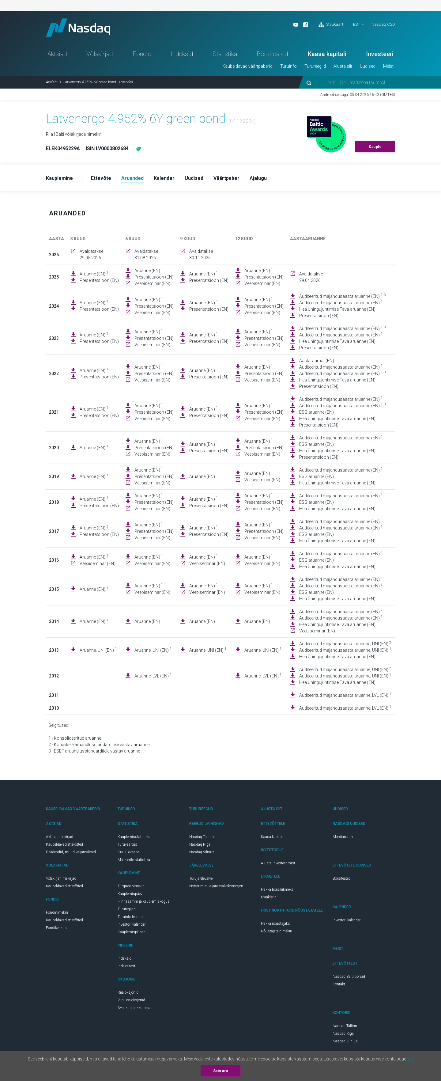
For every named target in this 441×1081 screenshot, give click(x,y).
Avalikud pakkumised (135, 1008)
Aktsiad (57, 54)
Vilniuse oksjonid (131, 1000)
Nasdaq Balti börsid (349, 976)
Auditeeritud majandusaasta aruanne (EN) (342, 296)
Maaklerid (269, 897)
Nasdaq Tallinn (201, 837)
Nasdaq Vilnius (201, 852)
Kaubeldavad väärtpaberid (247, 66)
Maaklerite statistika (134, 860)
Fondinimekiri (57, 912)
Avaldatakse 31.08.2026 (146, 254)
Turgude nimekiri (131, 886)
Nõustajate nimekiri (276, 931)
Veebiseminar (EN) (152, 283)
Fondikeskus (56, 928)
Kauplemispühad (131, 932)
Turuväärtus (127, 844)
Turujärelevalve (201, 878)
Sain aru (220, 1071)
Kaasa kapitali (327, 54)
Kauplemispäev (130, 894)
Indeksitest (126, 966)
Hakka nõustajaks (275, 923)
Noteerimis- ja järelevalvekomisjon (216, 886)
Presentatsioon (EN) (99, 280)
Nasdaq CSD (383, 24)
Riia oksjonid (128, 992)
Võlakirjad (99, 54)
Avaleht (52, 82)
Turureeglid (315, 66)
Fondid (142, 54)
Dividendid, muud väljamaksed (71, 852)
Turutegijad (127, 909)
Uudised (367, 66)
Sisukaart (330, 25)
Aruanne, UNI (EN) (98, 650)
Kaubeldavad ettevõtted (64, 844)
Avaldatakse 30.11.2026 (201, 254)
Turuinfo (288, 66)
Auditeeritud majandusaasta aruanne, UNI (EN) (345, 643)
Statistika (225, 54)
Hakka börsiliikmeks (277, 889)
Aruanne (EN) (94, 273)
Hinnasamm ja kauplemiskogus (144, 901)
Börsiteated (272, 54)
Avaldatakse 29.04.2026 (311, 277)
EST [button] (356, 24)
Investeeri (380, 54)
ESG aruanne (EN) (316, 412)
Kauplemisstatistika (134, 837)
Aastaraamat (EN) (316, 360)
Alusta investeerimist (278, 863)
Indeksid (182, 54)
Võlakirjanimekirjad (61, 878)
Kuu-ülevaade (128, 852)
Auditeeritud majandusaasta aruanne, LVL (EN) (345, 695)
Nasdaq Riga (199, 844)
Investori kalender (131, 924)
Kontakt (339, 984)
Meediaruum (343, 837)
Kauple (375, 147)
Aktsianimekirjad (59, 837)
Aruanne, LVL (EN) (153, 675)
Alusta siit (343, 66)
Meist (388, 66)
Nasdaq (78, 27)
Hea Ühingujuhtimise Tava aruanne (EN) (337, 309)
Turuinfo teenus (130, 917)
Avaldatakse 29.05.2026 (91, 254)
